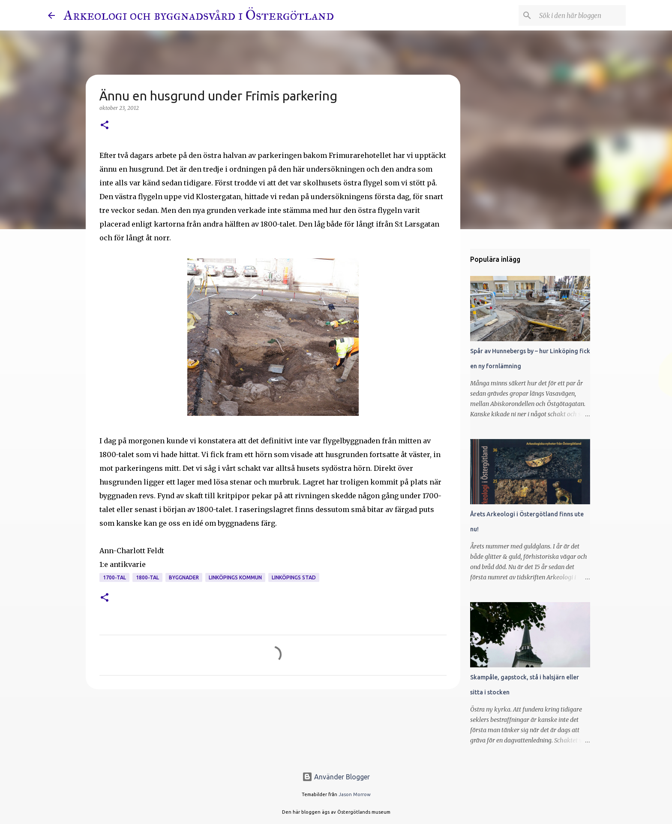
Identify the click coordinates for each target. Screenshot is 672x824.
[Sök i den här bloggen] (581, 15)
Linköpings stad (294, 577)
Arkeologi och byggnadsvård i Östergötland (198, 15)
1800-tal (147, 577)
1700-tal (114, 577)
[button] (104, 125)
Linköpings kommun (235, 577)
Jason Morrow (355, 794)
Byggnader (184, 577)
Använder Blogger (336, 777)
